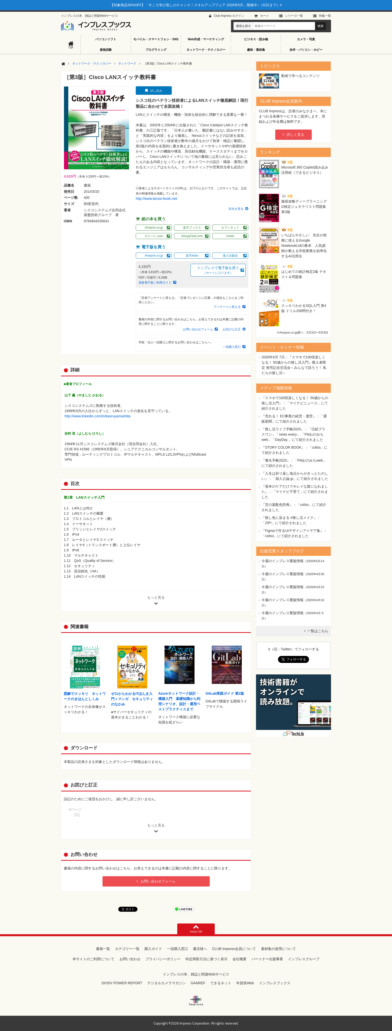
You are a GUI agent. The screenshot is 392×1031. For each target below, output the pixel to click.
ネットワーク (127, 63)
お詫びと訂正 (232, 329)
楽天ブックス (192, 227)
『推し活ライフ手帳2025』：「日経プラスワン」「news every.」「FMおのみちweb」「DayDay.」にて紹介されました (293, 434)
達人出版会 (230, 255)
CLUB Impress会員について (234, 949)
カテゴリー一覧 (127, 949)
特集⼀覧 (325, 16)
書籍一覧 (103, 949)
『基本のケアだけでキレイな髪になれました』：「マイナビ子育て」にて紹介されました (295, 491)
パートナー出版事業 (267, 959)
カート (264, 16)
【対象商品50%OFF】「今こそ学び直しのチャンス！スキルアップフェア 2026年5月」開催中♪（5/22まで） (196, 5)
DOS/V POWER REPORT (122, 983)
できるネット (220, 983)
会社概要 (239, 959)
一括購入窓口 (232, 347)
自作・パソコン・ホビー (306, 50)
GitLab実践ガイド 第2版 (225, 693)
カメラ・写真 (306, 39)
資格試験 (106, 50)
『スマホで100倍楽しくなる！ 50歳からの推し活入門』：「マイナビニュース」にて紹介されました (295, 403)
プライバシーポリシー (163, 959)
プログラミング (156, 50)
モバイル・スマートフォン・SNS (155, 39)
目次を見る (236, 209)
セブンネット (230, 227)
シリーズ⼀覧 (294, 16)
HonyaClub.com (191, 236)
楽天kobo (192, 255)
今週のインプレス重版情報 (283, 561)
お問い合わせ (130, 959)
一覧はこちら (317, 631)
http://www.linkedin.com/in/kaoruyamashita (97, 416)
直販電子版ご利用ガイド (155, 282)
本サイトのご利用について (93, 959)
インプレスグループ (304, 959)
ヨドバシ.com (153, 236)
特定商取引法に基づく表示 (207, 959)
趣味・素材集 (256, 50)
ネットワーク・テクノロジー (206, 50)
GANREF (198, 983)
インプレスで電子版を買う (218, 270)
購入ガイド (153, 949)
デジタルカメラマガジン (166, 983)
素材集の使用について (278, 949)
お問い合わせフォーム (198, 329)
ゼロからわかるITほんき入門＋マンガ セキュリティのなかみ (132, 699)
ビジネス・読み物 (256, 39)
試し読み (156, 91)
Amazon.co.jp (154, 227)
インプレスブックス (274, 983)
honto (230, 236)
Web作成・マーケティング (206, 39)
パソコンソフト (105, 39)
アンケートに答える (227, 307)
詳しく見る (295, 135)
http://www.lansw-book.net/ (157, 199)
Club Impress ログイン (229, 16)
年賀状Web (245, 983)
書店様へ (200, 949)
